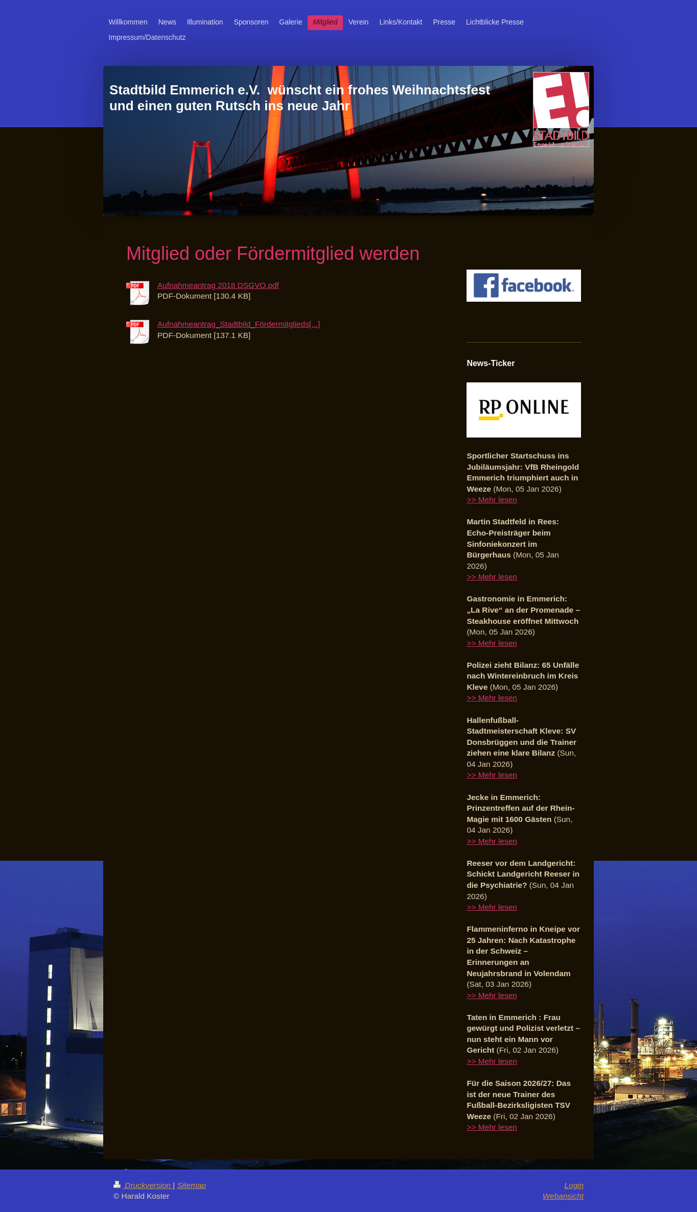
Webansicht (563, 1196)
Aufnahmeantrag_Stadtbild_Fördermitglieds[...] (238, 324)
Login (574, 1185)
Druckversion (143, 1185)
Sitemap (191, 1185)
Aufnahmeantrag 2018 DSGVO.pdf (218, 285)
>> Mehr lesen (492, 499)
